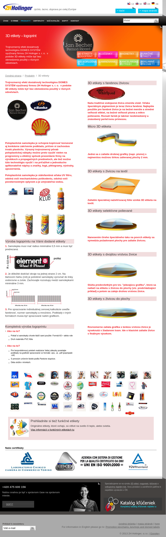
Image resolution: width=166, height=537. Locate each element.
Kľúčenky (105, 53)
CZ (131, 4)
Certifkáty (38, 21)
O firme (14, 21)
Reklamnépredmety (148, 62)
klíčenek (153, 483)
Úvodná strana (13, 75)
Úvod (5, 21)
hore (157, 523)
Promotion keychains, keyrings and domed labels (133, 527)
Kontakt (75, 21)
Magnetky (127, 53)
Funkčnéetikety (147, 55)
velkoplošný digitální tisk (115, 487)
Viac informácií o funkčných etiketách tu (52, 429)
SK (139, 4)
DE (155, 4)
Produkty (30, 75)
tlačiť (121, 10)
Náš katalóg (53, 21)
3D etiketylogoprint (85, 55)
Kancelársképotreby (129, 62)
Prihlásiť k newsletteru (13, 524)
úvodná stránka (126, 523)
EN (147, 4)
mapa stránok (149, 10)
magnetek (144, 483)
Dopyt (9, 504)
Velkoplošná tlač (87, 62)
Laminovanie (107, 61)
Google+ (155, 533)
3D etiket (135, 483)
